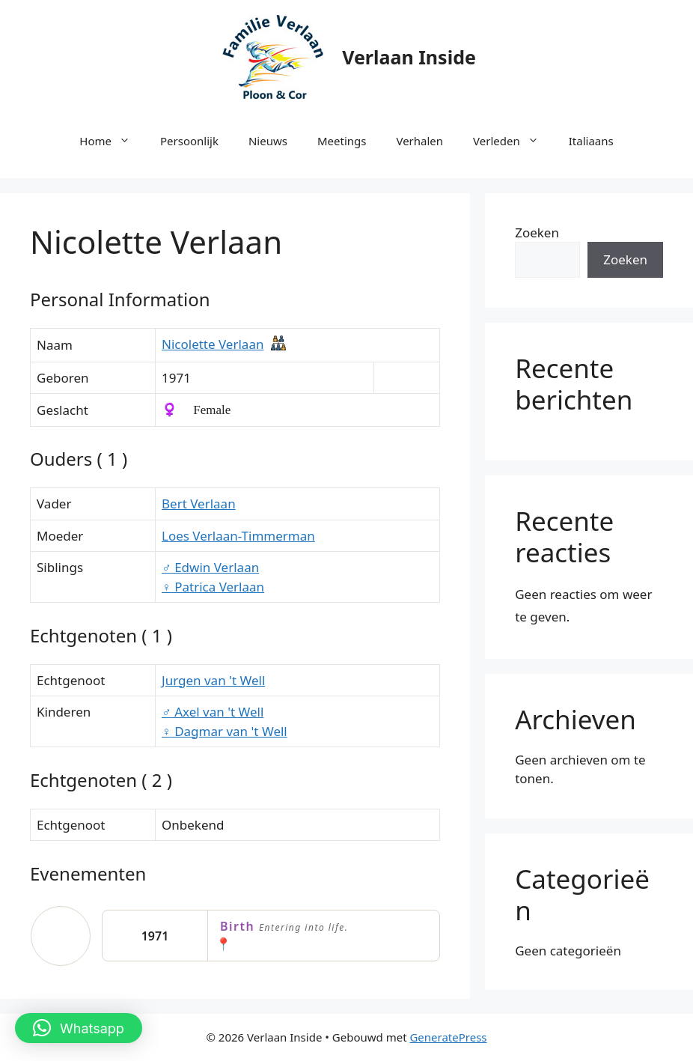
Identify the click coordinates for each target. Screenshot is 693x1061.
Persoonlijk (189, 140)
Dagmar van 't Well (224, 731)
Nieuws (267, 140)
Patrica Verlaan (213, 586)
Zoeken (537, 232)
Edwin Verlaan (210, 567)
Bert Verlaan (199, 503)
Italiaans (591, 140)
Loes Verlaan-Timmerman (238, 535)
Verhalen (419, 140)
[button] (78, 1028)
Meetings (342, 140)
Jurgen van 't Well (213, 680)
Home (112, 140)
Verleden (513, 140)
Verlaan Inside (409, 57)
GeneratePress (447, 1037)
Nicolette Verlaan (212, 344)
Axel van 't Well (212, 711)
